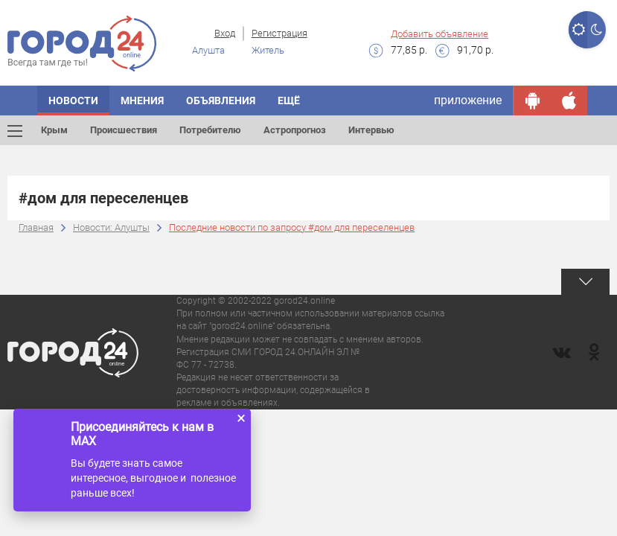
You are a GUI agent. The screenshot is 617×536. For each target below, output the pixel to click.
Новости (73, 100)
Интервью (371, 129)
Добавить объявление (439, 33)
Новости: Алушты (111, 227)
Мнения (142, 100)
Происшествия (123, 129)
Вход (224, 33)
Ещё (289, 100)
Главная (36, 227)
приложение (468, 100)
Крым (54, 129)
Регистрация (279, 33)
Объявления (220, 100)
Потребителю (210, 129)
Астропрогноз (294, 129)
